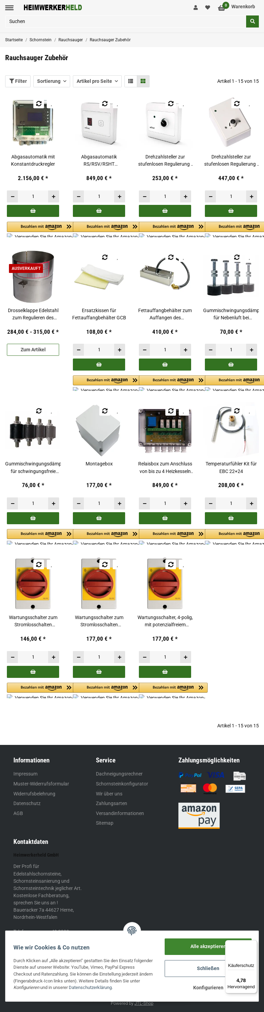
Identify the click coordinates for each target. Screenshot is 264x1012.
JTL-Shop (143, 1003)
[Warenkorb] (236, 7)
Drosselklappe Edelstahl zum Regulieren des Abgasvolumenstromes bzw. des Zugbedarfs (33, 314)
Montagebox (99, 463)
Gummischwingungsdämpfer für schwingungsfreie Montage (33, 468)
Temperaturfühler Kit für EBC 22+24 (231, 467)
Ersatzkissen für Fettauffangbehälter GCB (99, 314)
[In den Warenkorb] (33, 211)
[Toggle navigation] (9, 8)
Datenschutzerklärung (123, 987)
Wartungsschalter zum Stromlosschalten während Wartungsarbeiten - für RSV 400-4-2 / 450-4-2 (99, 621)
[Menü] (253, 944)
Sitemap (104, 823)
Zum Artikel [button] (33, 349)
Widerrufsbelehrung (34, 793)
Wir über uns (109, 793)
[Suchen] (125, 21)
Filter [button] (18, 81)
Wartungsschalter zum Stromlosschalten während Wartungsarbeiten (33, 621)
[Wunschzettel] (207, 7)
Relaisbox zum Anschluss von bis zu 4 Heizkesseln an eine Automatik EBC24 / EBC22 (165, 468)
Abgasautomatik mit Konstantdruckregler (33, 160)
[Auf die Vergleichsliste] (38, 103)
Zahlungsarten (111, 803)
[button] (196, 7)
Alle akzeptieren (206, 946)
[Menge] (33, 196)
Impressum (25, 774)
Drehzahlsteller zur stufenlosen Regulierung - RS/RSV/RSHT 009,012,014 (165, 161)
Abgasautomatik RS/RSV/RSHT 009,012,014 (99, 161)
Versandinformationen (120, 813)
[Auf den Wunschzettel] (52, 103)
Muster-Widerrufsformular (41, 783)
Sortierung (48, 81)
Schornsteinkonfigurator (122, 783)
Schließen (206, 968)
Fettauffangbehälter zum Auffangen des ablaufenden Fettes (165, 314)
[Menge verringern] (12, 196)
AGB (18, 813)
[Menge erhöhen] (53, 196)
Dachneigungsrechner (119, 774)
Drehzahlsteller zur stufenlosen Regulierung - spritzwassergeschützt (231, 161)
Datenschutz (27, 803)
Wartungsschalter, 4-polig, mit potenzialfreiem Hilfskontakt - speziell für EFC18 (165, 621)
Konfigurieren (206, 987)
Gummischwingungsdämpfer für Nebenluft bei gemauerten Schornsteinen (231, 314)
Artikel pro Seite (94, 81)
